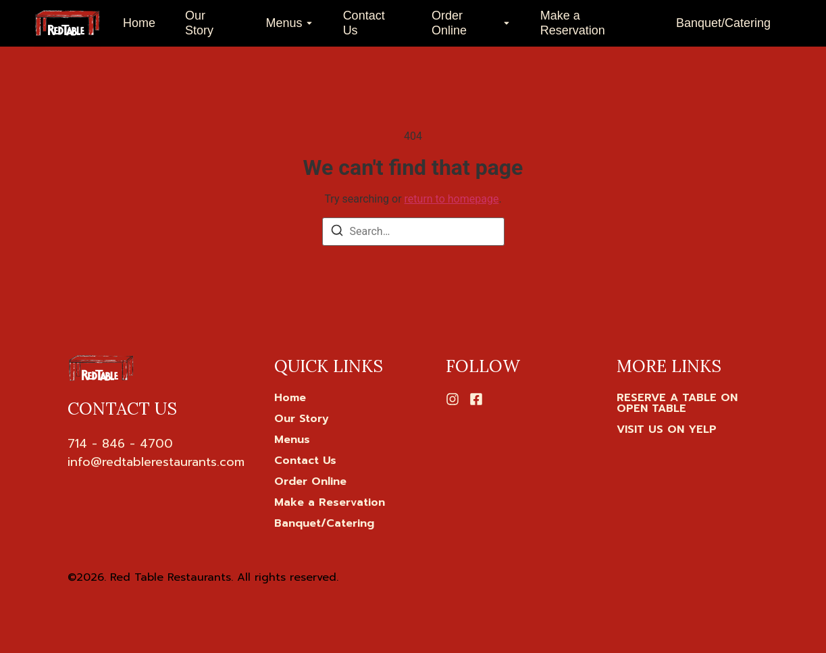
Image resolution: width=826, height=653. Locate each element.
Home (139, 23)
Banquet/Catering (723, 23)
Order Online (449, 23)
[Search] (337, 232)
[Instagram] (452, 399)
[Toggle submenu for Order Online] (505, 23)
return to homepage (452, 198)
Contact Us (364, 23)
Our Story (199, 23)
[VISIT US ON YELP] (667, 429)
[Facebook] (476, 399)
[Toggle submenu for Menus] (308, 23)
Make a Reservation (572, 23)
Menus (284, 23)
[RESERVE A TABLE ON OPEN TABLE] (687, 403)
